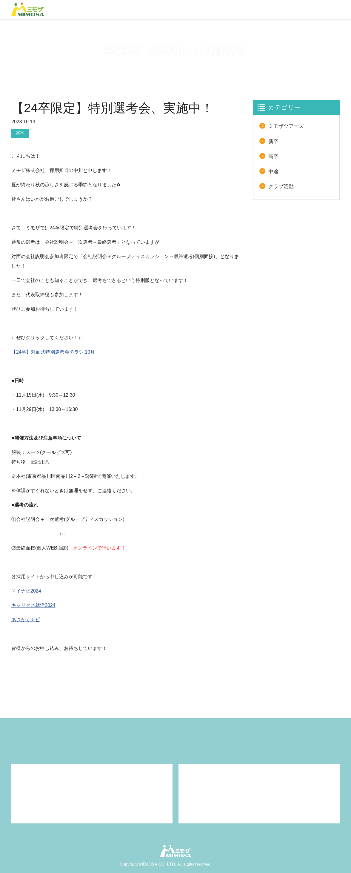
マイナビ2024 (26, 590)
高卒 (273, 156)
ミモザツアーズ (286, 126)
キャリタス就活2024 (33, 605)
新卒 (20, 133)
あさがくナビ (25, 619)
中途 (273, 171)
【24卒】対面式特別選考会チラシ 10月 (53, 352)
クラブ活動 (281, 186)
